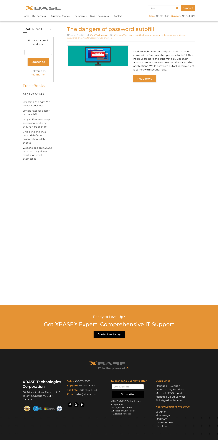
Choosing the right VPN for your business (37, 104)
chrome (145, 35)
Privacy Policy (129, 410)
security (94, 38)
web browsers (105, 38)
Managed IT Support (168, 385)
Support (188, 8)
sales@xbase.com (86, 394)
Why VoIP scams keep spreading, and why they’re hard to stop (36, 123)
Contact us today (109, 334)
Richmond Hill (164, 422)
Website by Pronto (123, 413)
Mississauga (163, 415)
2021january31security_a (123, 35)
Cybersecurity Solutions (170, 389)
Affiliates (116, 410)
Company (81, 16)
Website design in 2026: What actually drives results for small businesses (37, 153)
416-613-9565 (82, 381)
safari (87, 38)
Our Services (40, 16)
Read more (144, 78)
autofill (138, 35)
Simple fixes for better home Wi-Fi (36, 112)
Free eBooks (34, 85)
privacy (81, 38)
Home (26, 16)
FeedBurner (38, 74)
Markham (161, 418)
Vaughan (161, 411)
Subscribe (127, 394)
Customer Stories (61, 16)
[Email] (128, 386)
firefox (166, 35)
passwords (72, 38)
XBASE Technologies (99, 35)
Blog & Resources (100, 16)
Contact (118, 16)
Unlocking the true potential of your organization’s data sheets (34, 137)
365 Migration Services (169, 400)
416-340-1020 (86, 385)
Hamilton (161, 426)
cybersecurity (156, 35)
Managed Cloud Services (170, 396)
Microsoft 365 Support (169, 393)
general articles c (177, 35)
